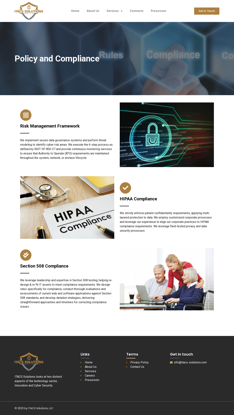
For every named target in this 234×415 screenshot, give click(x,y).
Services (114, 11)
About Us (93, 11)
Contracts (137, 11)
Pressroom (158, 11)
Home (75, 11)
